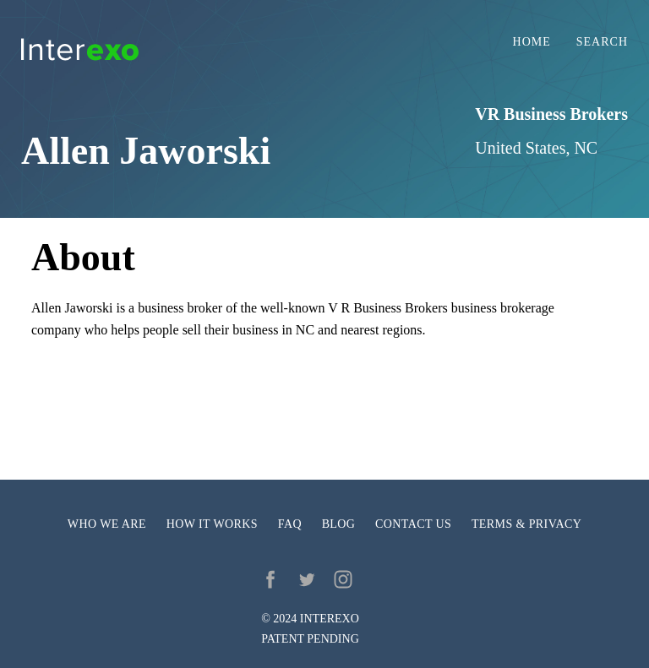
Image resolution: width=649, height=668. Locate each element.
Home (532, 42)
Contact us (413, 524)
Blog (339, 524)
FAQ (290, 524)
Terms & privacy (526, 524)
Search (602, 42)
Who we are (107, 524)
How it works (212, 524)
